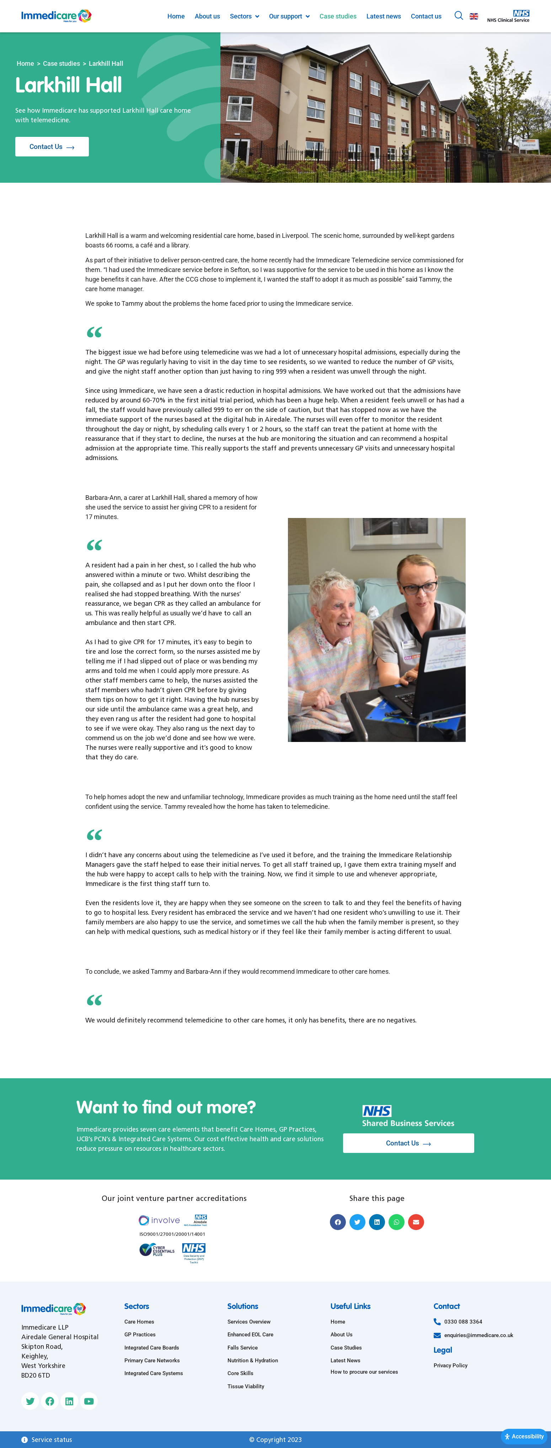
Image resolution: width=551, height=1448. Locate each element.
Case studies (61, 63)
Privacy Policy (450, 1365)
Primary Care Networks (152, 1360)
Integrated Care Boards (151, 1348)
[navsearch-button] (459, 16)
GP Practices (140, 1334)
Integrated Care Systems (153, 1373)
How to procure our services (364, 1372)
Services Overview (249, 1322)
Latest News (345, 1360)
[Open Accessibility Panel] (524, 1436)
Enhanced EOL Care (250, 1334)
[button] (338, 1222)
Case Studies (346, 1348)
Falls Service (243, 1348)
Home (25, 63)
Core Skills (240, 1373)
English (474, 16)
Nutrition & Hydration (253, 1360)
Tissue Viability (246, 1386)
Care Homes (139, 1322)
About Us (342, 1334)
